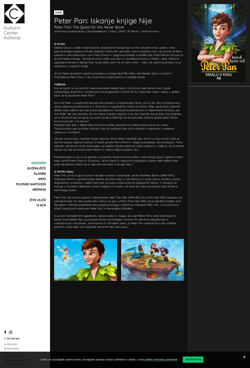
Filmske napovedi (31, 184)
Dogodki (38, 163)
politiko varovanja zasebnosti (161, 359)
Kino (42, 179)
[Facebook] (5, 332)
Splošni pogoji (11, 348)
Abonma (39, 189)
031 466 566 (13, 338)
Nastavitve (193, 359)
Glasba (40, 173)
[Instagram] (10, 332)
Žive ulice (37, 200)
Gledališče (36, 168)
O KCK (41, 205)
